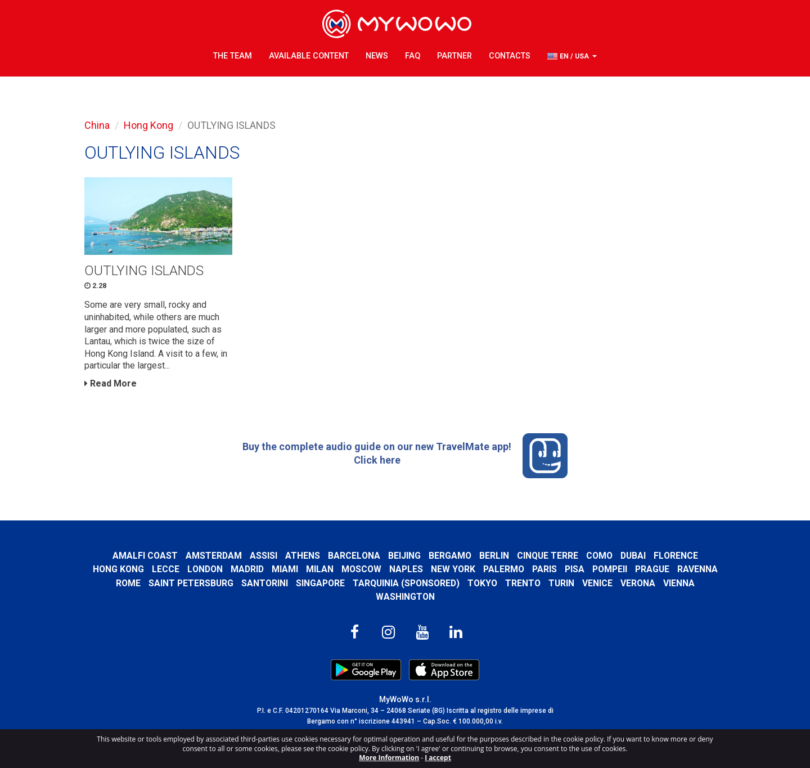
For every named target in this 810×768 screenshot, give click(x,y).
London (205, 569)
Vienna (679, 583)
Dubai (633, 555)
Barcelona (354, 555)
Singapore (320, 583)
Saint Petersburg (190, 583)
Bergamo (450, 555)
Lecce (165, 569)
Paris (544, 569)
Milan (320, 569)
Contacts (509, 56)
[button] (572, 56)
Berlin (494, 555)
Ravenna (697, 569)
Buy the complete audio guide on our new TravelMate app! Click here (405, 455)
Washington (405, 596)
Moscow (361, 569)
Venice (597, 583)
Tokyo (482, 583)
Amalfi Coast (145, 555)
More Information (389, 757)
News (377, 56)
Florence (676, 555)
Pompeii (609, 569)
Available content (309, 56)
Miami (285, 569)
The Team (232, 56)
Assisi (263, 555)
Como (599, 555)
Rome (128, 583)
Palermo (503, 569)
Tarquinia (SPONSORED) (406, 583)
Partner (454, 56)
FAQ (412, 56)
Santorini (264, 583)
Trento (523, 583)
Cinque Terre (547, 555)
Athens (302, 555)
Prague (652, 569)
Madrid (247, 569)
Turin (561, 583)
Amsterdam (214, 555)
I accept (438, 757)
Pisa (574, 569)
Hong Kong (148, 125)
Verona (637, 583)
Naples (406, 569)
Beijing (404, 555)
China (97, 125)
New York (453, 569)
